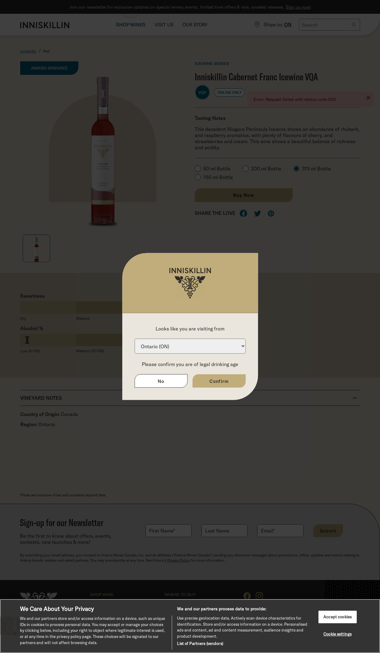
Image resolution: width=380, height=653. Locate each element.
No (161, 381)
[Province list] (190, 346)
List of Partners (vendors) (200, 643)
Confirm (219, 381)
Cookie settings (337, 634)
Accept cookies (337, 616)
